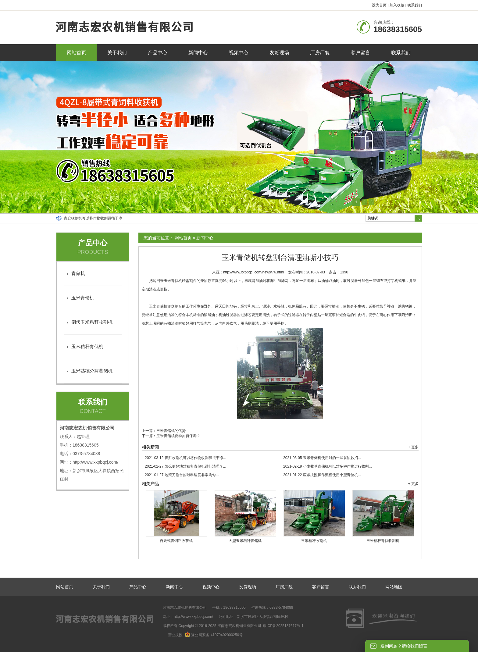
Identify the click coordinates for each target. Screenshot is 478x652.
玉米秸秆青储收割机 (382, 541)
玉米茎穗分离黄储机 (91, 370)
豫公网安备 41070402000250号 (214, 635)
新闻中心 (198, 52)
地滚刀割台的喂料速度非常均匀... (182, 475)
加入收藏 (397, 5)
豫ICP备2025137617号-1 (283, 626)
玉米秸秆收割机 (314, 541)
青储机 (78, 273)
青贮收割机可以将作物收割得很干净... (185, 458)
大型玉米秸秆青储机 (245, 541)
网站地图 (393, 586)
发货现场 (279, 52)
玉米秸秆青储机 (87, 346)
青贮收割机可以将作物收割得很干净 (93, 218)
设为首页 (379, 5)
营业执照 (175, 635)
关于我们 (117, 52)
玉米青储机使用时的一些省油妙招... (322, 458)
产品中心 (157, 52)
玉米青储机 (82, 297)
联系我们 (414, 5)
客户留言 (360, 52)
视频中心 (238, 52)
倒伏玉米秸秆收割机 (91, 322)
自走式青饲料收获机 (176, 541)
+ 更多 (413, 447)
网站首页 (76, 52)
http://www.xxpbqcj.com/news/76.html (253, 272)
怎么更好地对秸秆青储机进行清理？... (185, 466)
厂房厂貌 (320, 52)
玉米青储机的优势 (171, 431)
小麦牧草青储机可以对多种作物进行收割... (327, 466)
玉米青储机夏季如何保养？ (178, 436)
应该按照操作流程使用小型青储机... (322, 475)
